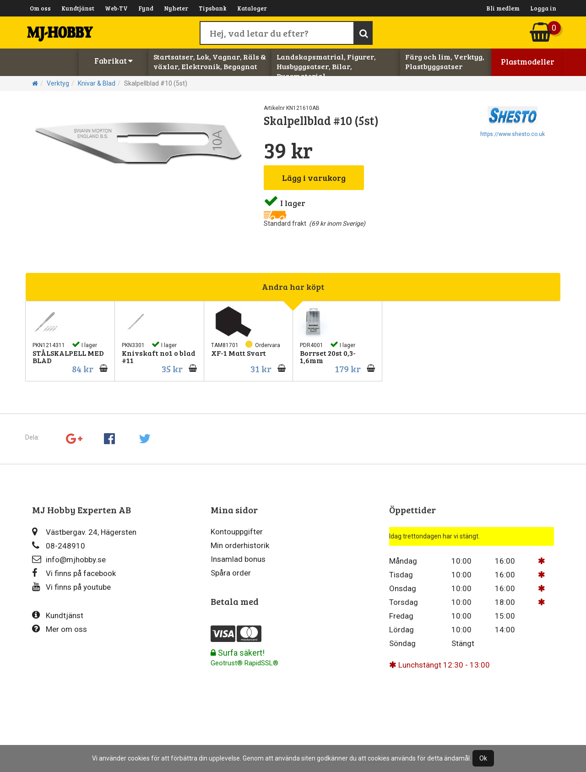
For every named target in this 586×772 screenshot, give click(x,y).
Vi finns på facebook (74, 573)
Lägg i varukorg (314, 177)
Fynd (145, 8)
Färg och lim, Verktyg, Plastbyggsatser (444, 61)
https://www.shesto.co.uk (512, 134)
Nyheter (176, 8)
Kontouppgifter (237, 531)
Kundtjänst (77, 8)
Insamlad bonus (238, 559)
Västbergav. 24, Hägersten (84, 532)
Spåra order (231, 572)
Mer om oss (59, 629)
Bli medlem (503, 8)
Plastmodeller (527, 61)
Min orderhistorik (240, 545)
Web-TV (116, 8)
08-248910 (58, 545)
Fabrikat (113, 60)
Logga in (543, 8)
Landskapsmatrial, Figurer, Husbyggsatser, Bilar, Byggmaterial (326, 66)
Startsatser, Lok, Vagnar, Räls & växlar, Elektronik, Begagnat (209, 61)
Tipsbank (213, 8)
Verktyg (58, 83)
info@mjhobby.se (69, 559)
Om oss (40, 8)
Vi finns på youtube (71, 587)
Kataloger (252, 8)
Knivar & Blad (96, 83)
